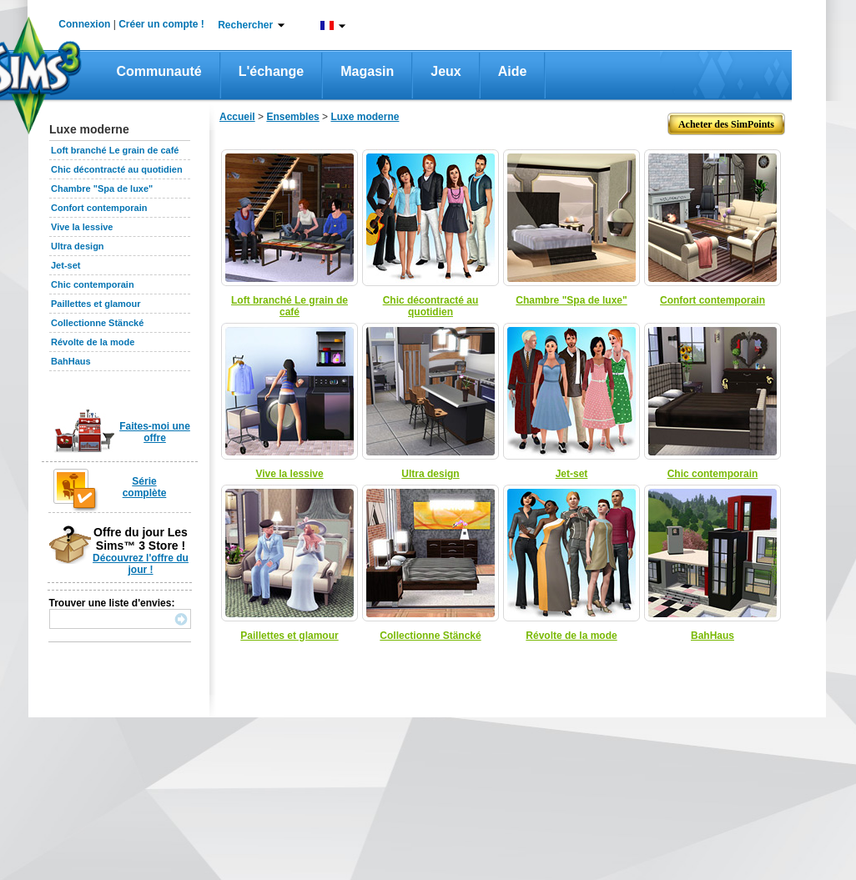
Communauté (159, 71)
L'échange (272, 71)
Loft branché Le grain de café (115, 150)
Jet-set (65, 265)
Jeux (446, 71)
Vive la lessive (82, 227)
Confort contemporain (99, 208)
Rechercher (245, 25)
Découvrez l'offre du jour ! (141, 564)
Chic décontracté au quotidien (117, 169)
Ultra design (77, 246)
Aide (512, 71)
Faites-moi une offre (154, 432)
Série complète (145, 487)
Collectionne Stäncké (97, 323)
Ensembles (292, 117)
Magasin (367, 71)
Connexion (84, 24)
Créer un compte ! (161, 24)
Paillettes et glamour (96, 304)
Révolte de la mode (92, 342)
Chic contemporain (92, 284)
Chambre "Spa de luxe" (102, 189)
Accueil (237, 117)
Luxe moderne (364, 117)
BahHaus (71, 361)
